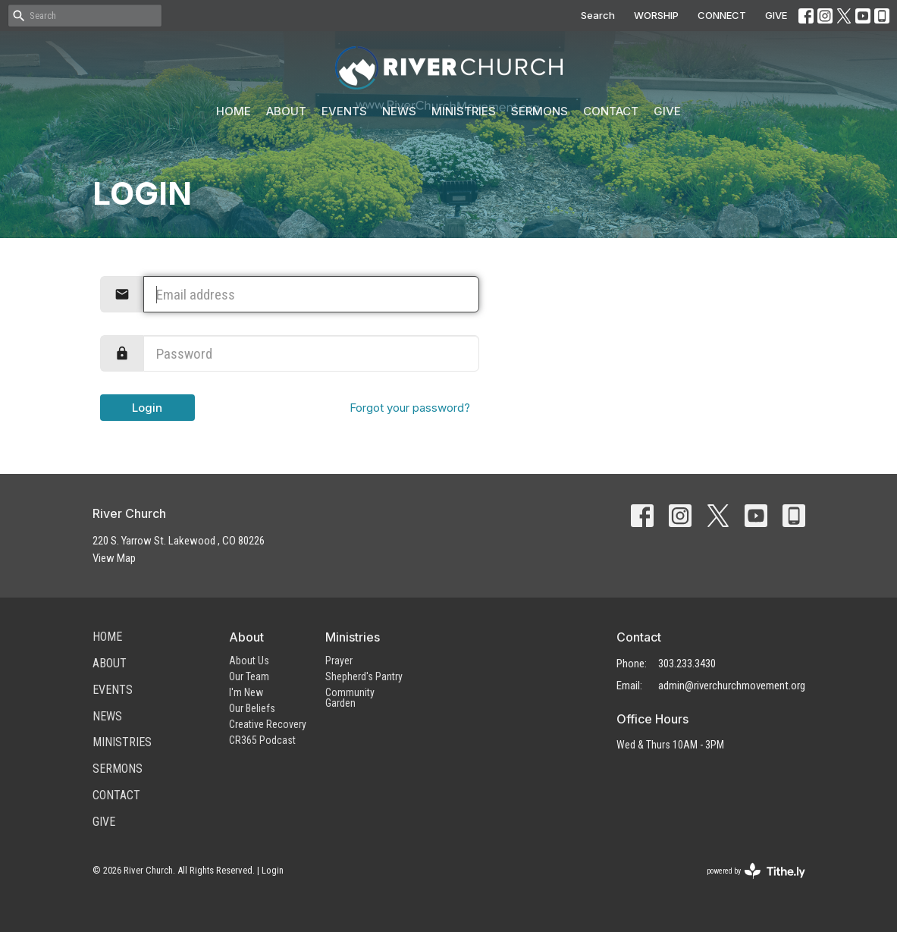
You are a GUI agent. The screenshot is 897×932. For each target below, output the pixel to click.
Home (233, 111)
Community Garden (350, 697)
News (399, 111)
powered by (756, 871)
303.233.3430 (687, 663)
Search (598, 15)
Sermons (539, 111)
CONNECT (722, 15)
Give (667, 111)
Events (344, 111)
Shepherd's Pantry (364, 676)
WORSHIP (656, 15)
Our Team (249, 676)
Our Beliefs (252, 708)
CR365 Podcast (262, 740)
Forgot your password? (410, 407)
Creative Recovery (267, 724)
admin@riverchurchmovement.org (731, 685)
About (286, 111)
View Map (114, 558)
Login (147, 407)
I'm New (246, 692)
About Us (249, 660)
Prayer (339, 660)
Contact (610, 111)
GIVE (776, 15)
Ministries (463, 111)
